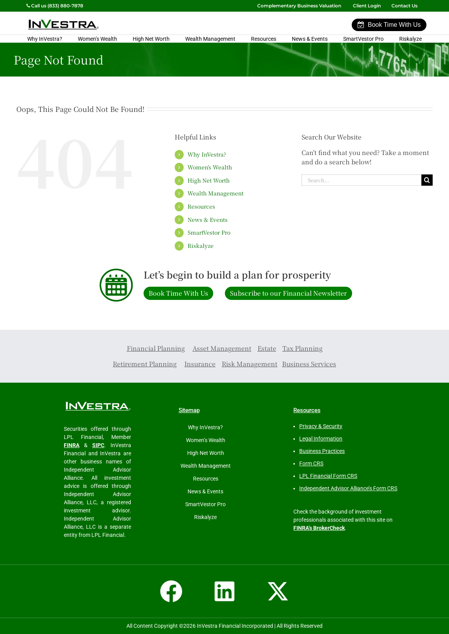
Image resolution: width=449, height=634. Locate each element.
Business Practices (322, 451)
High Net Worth (151, 39)
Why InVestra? (44, 39)
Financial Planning (156, 348)
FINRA (71, 445)
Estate (267, 348)
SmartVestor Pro (363, 39)
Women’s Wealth (97, 39)
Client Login (367, 6)
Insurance (200, 363)
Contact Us (405, 6)
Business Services (309, 363)
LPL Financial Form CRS (328, 476)
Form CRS (311, 463)
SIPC (98, 445)
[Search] (427, 180)
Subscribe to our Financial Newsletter (288, 293)
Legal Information (320, 438)
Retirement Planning (145, 363)
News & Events (310, 39)
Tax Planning (302, 348)
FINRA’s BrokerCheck (319, 528)
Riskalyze (410, 39)
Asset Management (222, 348)
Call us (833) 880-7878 (54, 6)
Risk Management (249, 363)
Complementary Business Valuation (299, 6)
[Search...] (361, 180)
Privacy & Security (320, 426)
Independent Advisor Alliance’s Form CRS (348, 488)
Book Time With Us (389, 24)
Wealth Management (210, 39)
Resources (263, 39)
